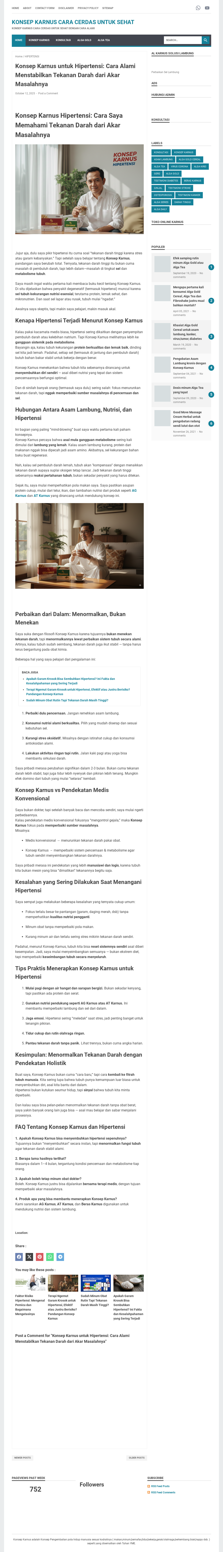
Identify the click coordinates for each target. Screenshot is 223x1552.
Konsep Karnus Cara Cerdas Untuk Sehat (73, 22)
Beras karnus (192, 180)
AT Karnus (42, 496)
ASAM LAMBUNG (163, 159)
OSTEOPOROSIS (163, 195)
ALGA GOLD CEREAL (190, 159)
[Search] (183, 40)
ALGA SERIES (161, 202)
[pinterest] (39, 1257)
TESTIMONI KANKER (189, 195)
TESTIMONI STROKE (179, 188)
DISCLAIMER (66, 8)
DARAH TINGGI (182, 202)
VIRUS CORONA (179, 166)
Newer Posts (22, 1457)
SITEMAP (107, 8)
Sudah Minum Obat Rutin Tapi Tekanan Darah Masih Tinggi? (67, 700)
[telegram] (60, 1257)
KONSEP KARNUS (39, 40)
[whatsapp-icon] (198, 8)
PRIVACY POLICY (88, 8)
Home (15, 8)
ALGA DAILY (160, 209)
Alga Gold (172, 173)
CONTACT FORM (45, 8)
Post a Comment (48, 93)
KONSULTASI (63, 40)
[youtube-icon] (207, 8)
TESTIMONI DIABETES (166, 180)
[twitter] (29, 1257)
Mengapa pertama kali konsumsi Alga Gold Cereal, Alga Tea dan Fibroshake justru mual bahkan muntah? (189, 296)
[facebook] (19, 1257)
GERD (157, 173)
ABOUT (27, 8)
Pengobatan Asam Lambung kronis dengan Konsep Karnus (189, 363)
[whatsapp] (50, 1257)
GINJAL (158, 188)
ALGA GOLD (84, 40)
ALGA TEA (104, 40)
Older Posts (137, 1457)
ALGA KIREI (200, 166)
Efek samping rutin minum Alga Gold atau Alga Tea (188, 262)
